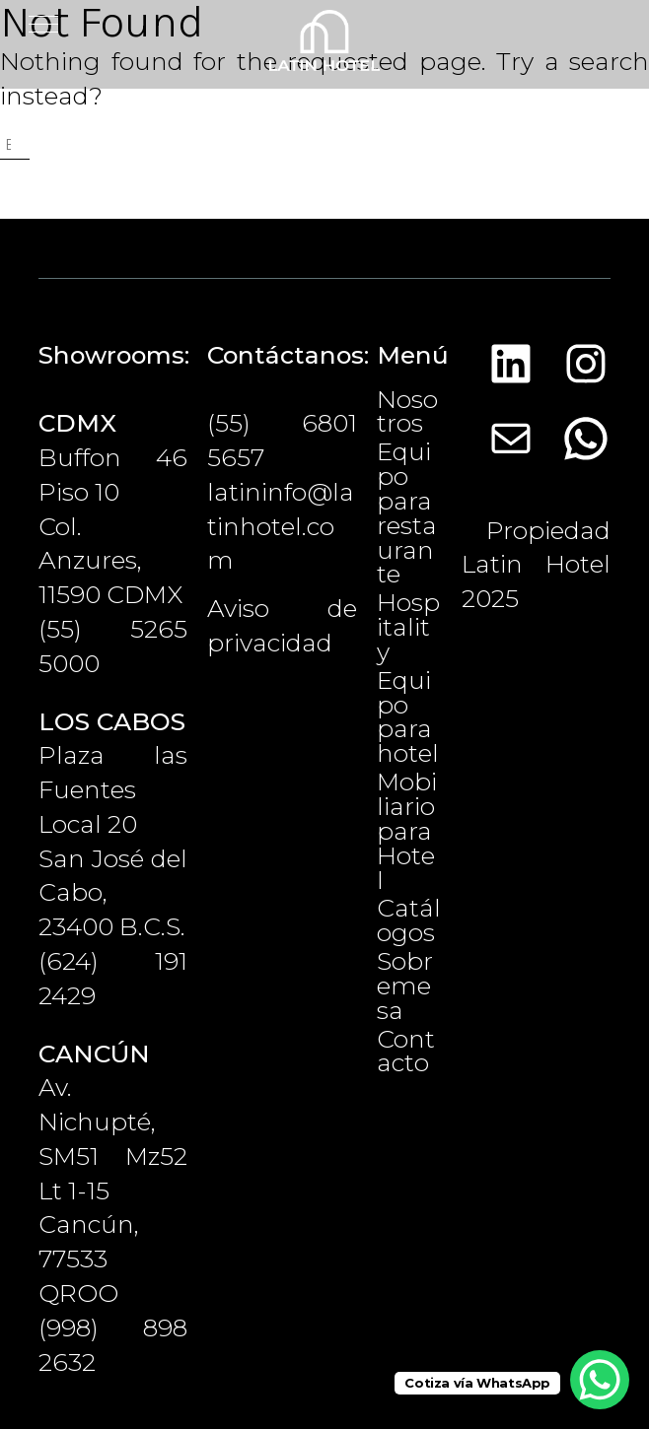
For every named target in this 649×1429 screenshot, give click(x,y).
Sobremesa (405, 985)
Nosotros (407, 411)
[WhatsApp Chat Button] (599, 1379)
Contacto (406, 1051)
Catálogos (409, 920)
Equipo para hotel (408, 717)
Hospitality (408, 626)
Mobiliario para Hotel (407, 830)
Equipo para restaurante (407, 512)
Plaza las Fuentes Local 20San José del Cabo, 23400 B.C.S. (113, 824)
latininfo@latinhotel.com (280, 526)
